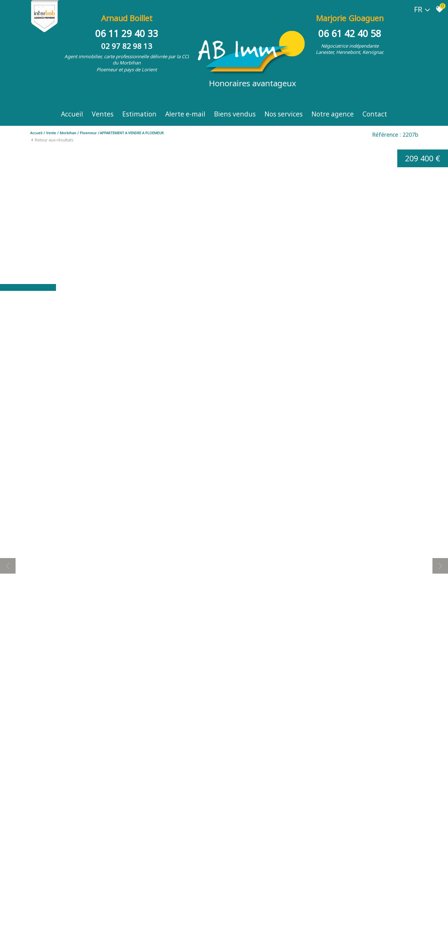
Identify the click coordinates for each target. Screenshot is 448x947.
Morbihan (68, 132)
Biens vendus (235, 114)
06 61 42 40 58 (349, 33)
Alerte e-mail (185, 114)
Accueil (72, 114)
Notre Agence (332, 114)
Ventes (103, 114)
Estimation (139, 114)
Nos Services (283, 114)
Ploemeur (88, 132)
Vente (51, 132)
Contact (374, 114)
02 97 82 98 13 (126, 46)
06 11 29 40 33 (126, 33)
